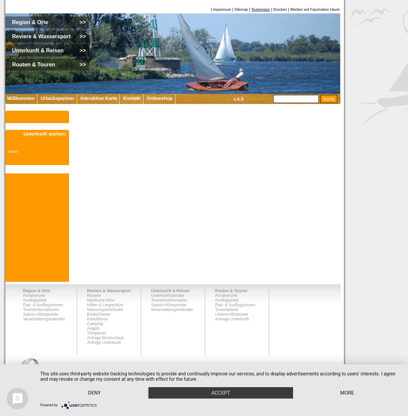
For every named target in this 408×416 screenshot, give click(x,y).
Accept (220, 393)
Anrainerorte (34, 295)
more (347, 393)
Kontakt (131, 98)
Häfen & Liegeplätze (105, 305)
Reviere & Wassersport (109, 291)
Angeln (93, 328)
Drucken (280, 9)
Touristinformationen (41, 309)
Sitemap (241, 9)
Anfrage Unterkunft (104, 342)
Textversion (260, 9)
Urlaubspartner (57, 98)
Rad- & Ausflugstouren (43, 305)
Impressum (222, 9)
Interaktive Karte (98, 98)
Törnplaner (97, 333)
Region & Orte (36, 291)
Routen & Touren (231, 291)
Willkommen (21, 98)
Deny (94, 393)
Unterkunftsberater (167, 295)
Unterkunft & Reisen (170, 291)
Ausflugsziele (35, 300)
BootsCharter (99, 314)
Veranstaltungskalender (44, 319)
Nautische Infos (101, 300)
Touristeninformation (169, 300)
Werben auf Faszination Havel (315, 9)
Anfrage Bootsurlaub (105, 337)
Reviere (94, 295)
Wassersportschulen (105, 309)
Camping (95, 323)
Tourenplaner (227, 309)
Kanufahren (97, 319)
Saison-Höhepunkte (40, 314)
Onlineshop (160, 98)
